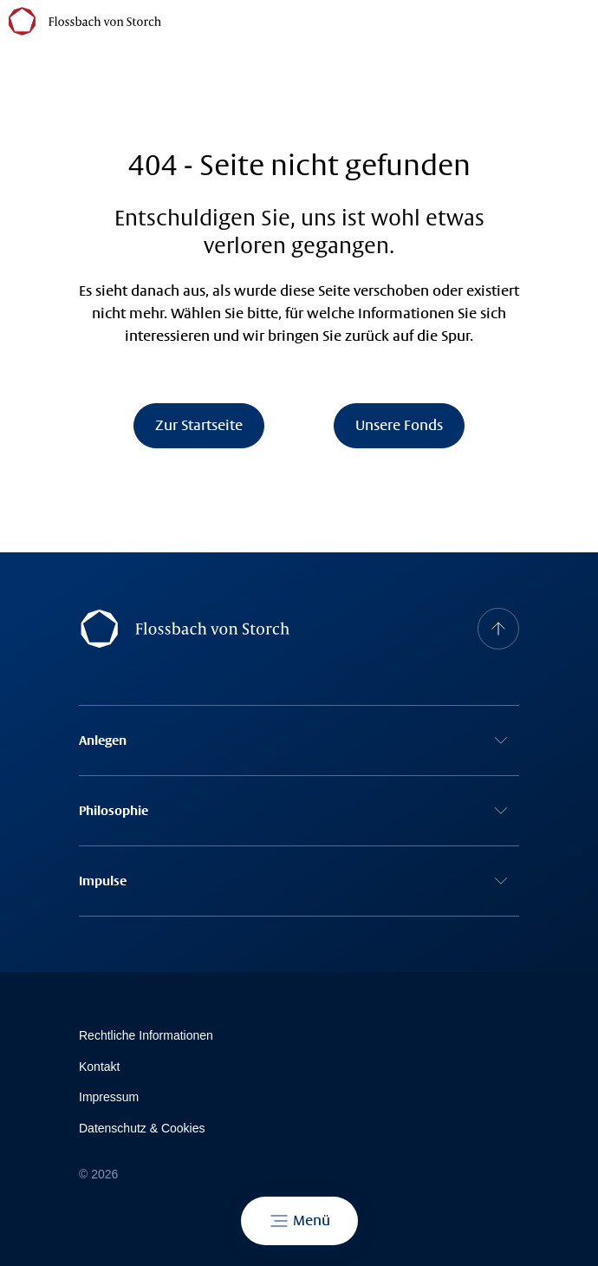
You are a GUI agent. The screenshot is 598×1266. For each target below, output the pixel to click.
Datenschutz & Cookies (142, 1128)
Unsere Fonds (399, 425)
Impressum (109, 1097)
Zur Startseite (199, 425)
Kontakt (99, 1066)
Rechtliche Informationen (146, 1035)
